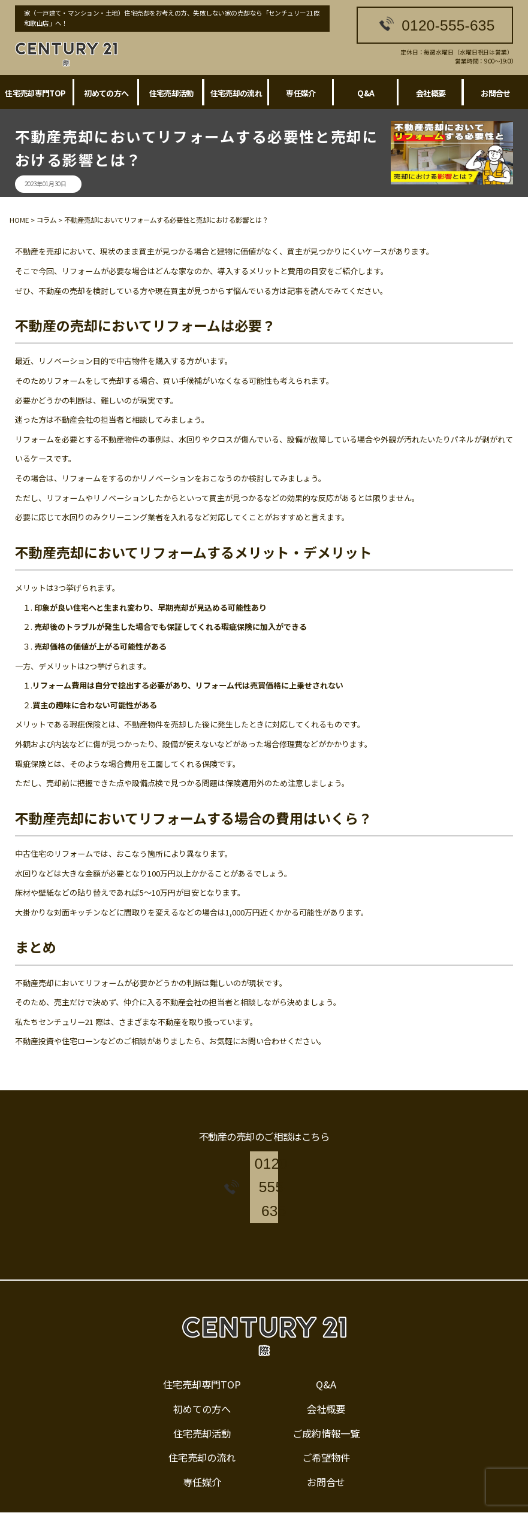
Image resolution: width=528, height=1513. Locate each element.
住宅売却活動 (171, 93)
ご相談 (135, 1041)
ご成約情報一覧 (326, 1400)
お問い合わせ (263, 1041)
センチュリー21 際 (70, 1021)
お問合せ (326, 1449)
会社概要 (430, 93)
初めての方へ (106, 93)
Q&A (365, 93)
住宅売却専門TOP (35, 93)
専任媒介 (300, 93)
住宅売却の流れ (236, 93)
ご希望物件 (326, 1425)
